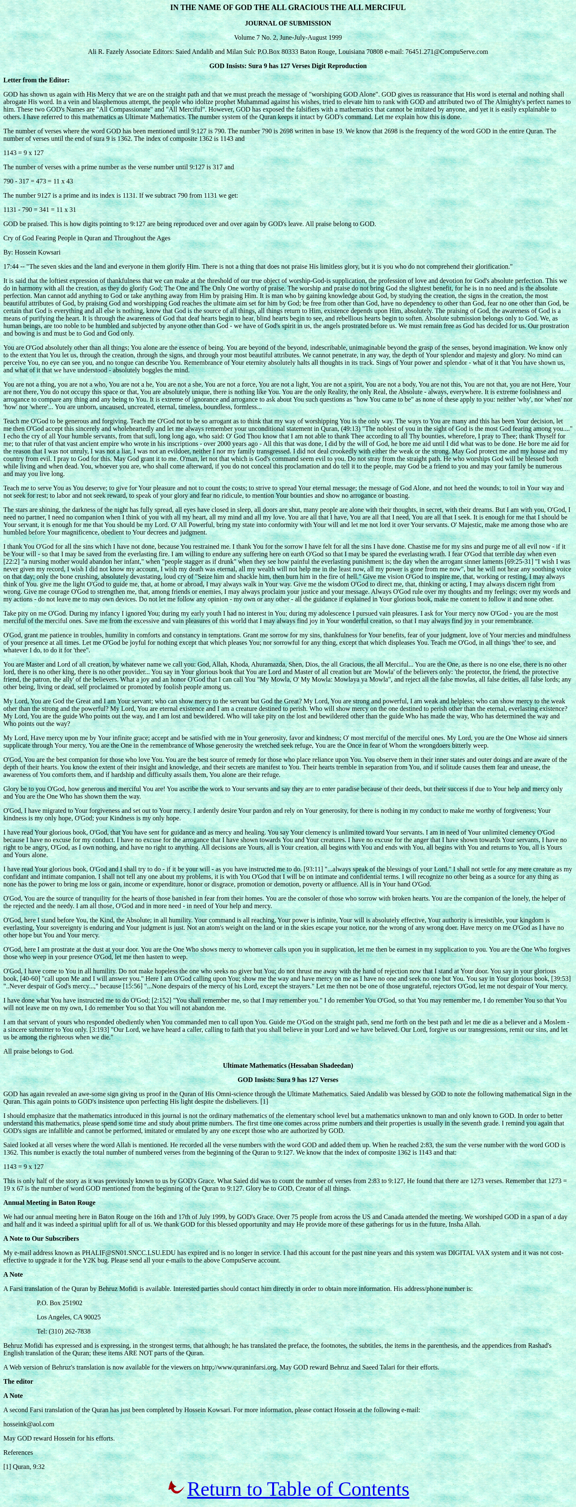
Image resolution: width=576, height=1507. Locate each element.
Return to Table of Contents (298, 1489)
